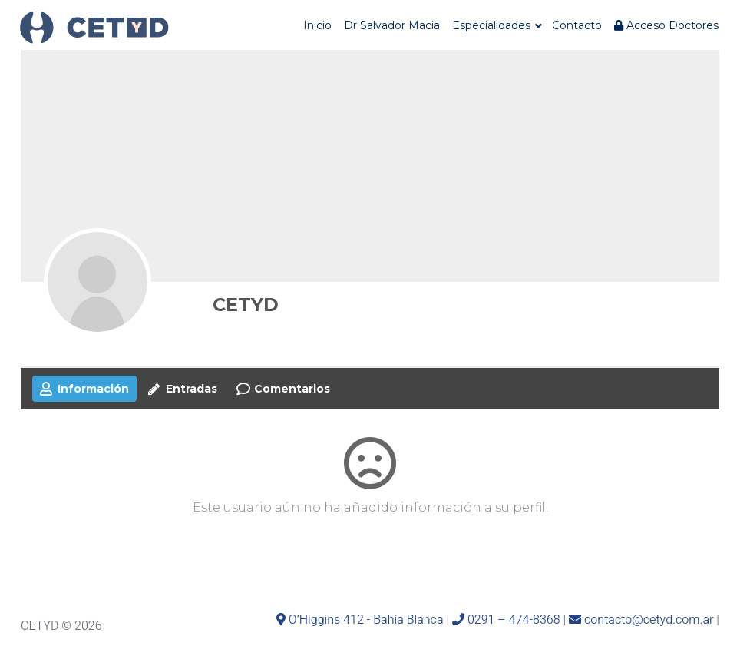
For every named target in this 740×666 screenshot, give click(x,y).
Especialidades (491, 25)
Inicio (317, 25)
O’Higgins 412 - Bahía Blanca (360, 620)
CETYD (246, 304)
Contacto (577, 25)
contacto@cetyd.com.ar (641, 620)
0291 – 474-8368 (506, 620)
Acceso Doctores (666, 25)
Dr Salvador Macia (392, 25)
